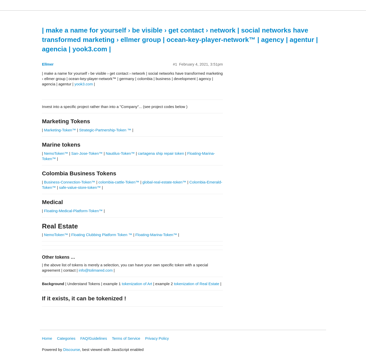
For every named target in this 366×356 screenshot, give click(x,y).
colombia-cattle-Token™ (118, 182)
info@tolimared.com (96, 270)
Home (47, 338)
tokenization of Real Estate (196, 284)
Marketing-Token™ (60, 130)
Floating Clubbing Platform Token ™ (101, 235)
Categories (66, 338)
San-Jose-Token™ (86, 153)
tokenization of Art (137, 284)
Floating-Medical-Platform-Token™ (73, 211)
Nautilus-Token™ (120, 153)
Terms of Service (126, 338)
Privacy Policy (157, 338)
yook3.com (83, 84)
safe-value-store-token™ (80, 187)
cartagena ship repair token (161, 153)
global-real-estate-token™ (164, 182)
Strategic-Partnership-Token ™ (105, 130)
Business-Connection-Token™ (70, 182)
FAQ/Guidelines (93, 338)
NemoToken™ (56, 153)
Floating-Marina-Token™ (156, 235)
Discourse (71, 349)
